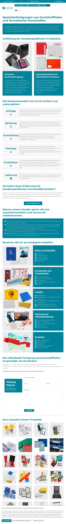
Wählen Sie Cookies (38, 520)
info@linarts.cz (58, 1)
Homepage (18, 5)
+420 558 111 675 (12, 390)
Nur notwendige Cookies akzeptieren (22, 520)
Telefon (48, 383)
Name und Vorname (29, 377)
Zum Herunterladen (33, 5)
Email (25, 383)
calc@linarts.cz (12, 388)
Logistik (39, 292)
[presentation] (34, 404)
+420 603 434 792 (33, 1)
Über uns (24, 5)
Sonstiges (39, 337)
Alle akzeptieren (7, 520)
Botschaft (26, 390)
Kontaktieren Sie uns (33, 203)
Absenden (29, 410)
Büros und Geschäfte (45, 250)
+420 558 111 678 (8, 1)
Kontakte (42, 5)
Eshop (48, 5)
